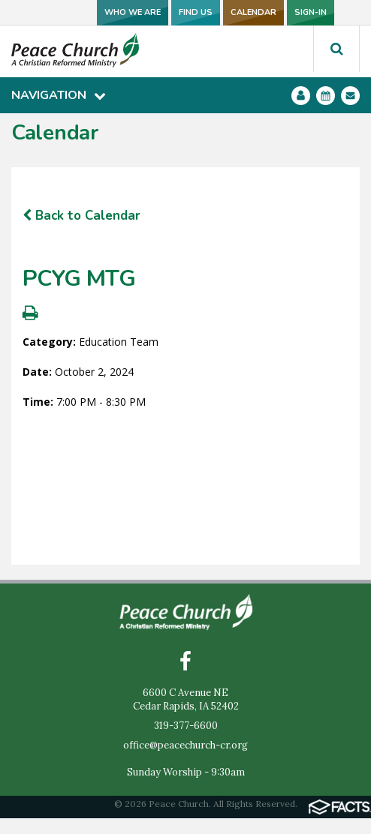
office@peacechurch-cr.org (185, 745)
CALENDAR (253, 12)
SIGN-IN (310, 12)
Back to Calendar (81, 215)
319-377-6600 (186, 725)
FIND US (196, 12)
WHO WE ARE (132, 12)
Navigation (58, 95)
